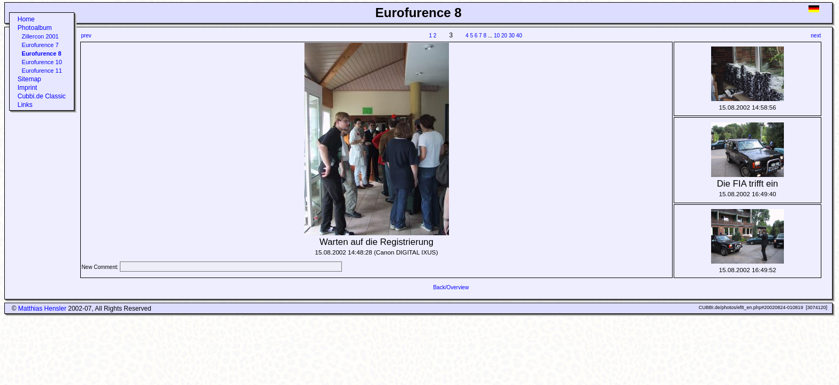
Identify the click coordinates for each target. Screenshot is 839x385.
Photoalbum (35, 28)
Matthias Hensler (42, 308)
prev (86, 35)
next (816, 35)
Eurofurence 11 (42, 70)
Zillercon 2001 (40, 36)
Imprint (27, 87)
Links (25, 105)
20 (504, 35)
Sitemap (29, 79)
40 (519, 35)
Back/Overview (451, 287)
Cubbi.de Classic (42, 96)
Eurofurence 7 (40, 45)
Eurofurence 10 (42, 62)
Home (26, 19)
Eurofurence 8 (42, 53)
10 (497, 35)
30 (512, 35)
